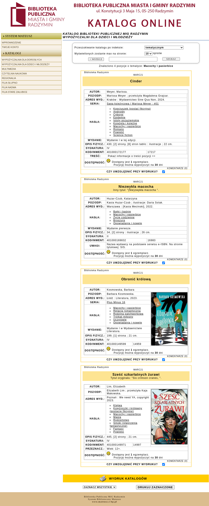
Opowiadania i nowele (127, 223)
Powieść (118, 132)
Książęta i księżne (125, 123)
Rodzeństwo (121, 420)
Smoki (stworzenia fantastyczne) (123, 424)
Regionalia (9, 78)
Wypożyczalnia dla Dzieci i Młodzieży (26, 64)
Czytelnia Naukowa (14, 73)
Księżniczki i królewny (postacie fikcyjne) (126, 410)
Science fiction (123, 135)
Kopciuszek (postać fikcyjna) (132, 108)
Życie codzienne (124, 217)
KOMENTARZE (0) (177, 168)
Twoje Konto (10, 47)
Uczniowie (120, 319)
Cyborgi (118, 114)
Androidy (119, 111)
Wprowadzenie (11, 42)
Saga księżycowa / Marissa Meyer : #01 (133, 103)
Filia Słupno (9, 83)
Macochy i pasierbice (127, 126)
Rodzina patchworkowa (128, 313)
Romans (118, 129)
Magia (117, 417)
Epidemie (119, 117)
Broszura (119, 220)
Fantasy (118, 428)
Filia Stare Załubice (14, 92)
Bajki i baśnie (122, 211)
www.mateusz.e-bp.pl (104, 501)
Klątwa (117, 405)
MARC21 (138, 75)
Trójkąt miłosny (123, 316)
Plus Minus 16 (116, 302)
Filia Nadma (9, 87)
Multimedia (9, 69)
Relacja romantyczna (127, 310)
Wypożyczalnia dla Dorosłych (22, 59)
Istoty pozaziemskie (126, 120)
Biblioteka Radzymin (96, 72)
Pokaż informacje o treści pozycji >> (131, 156)
